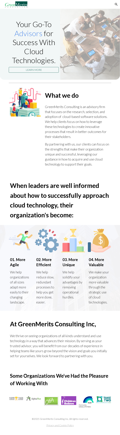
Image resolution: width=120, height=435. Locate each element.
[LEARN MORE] (33, 70)
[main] (34, 42)
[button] (116, 4)
